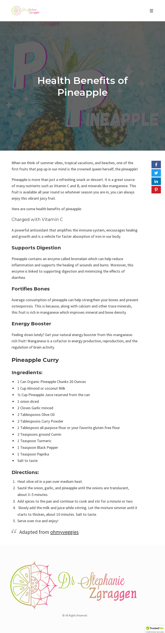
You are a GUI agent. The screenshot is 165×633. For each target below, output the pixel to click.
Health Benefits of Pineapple (82, 86)
